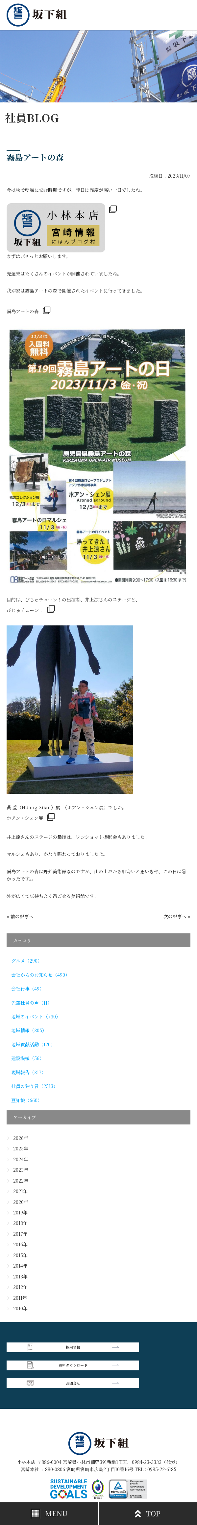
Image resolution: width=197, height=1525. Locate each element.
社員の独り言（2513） (34, 1086)
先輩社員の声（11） (31, 1002)
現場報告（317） (28, 1072)
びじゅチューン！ (25, 610)
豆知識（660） (26, 1100)
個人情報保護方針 (144, 1475)
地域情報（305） (29, 1030)
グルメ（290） (26, 960)
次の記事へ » (176, 916)
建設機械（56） (27, 1058)
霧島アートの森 (23, 311)
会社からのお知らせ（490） (40, 974)
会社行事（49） (27, 988)
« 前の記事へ (20, 916)
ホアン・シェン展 (25, 818)
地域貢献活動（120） (33, 1044)
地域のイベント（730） (36, 1016)
